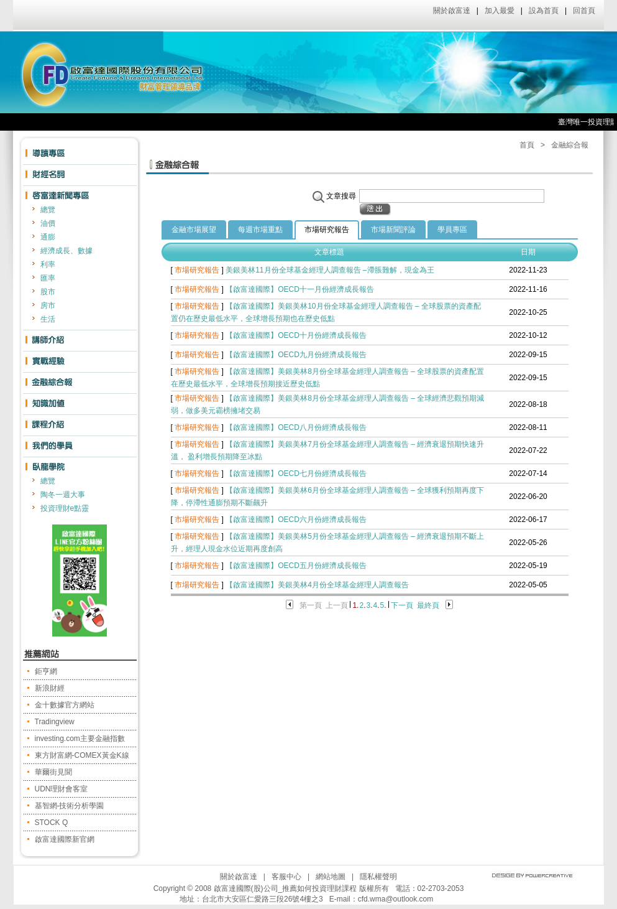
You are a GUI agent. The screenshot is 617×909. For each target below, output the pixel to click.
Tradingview (55, 721)
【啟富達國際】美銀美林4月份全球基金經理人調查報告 (317, 584)
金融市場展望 (193, 229)
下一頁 (402, 605)
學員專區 (452, 229)
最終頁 (428, 605)
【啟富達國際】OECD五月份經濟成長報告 (296, 565)
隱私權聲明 (378, 876)
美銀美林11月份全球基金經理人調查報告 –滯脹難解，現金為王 (330, 270)
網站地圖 (330, 876)
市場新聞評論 (393, 229)
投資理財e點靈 (64, 508)
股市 (47, 291)
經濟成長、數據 (66, 250)
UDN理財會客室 (61, 789)
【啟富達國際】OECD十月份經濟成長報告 (296, 335)
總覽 (47, 209)
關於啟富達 (451, 10)
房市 (47, 305)
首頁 (526, 145)
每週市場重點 (260, 229)
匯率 (47, 278)
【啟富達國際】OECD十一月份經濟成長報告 (300, 289)
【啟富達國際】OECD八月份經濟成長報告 (296, 427)
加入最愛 (499, 10)
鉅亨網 (46, 671)
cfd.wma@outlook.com (396, 899)
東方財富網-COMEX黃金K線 (82, 755)
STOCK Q (51, 822)
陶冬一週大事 (62, 494)
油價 (47, 223)
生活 (47, 319)
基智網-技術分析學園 (69, 805)
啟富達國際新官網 (64, 839)
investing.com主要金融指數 (80, 738)
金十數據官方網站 (64, 705)
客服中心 (286, 876)
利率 (47, 264)
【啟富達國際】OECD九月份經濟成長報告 (296, 354)
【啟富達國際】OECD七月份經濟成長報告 (296, 473)
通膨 (47, 237)
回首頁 (584, 10)
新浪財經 (50, 688)
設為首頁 (544, 10)
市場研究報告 (326, 229)
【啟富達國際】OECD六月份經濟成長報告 (296, 519)
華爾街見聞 (53, 772)
